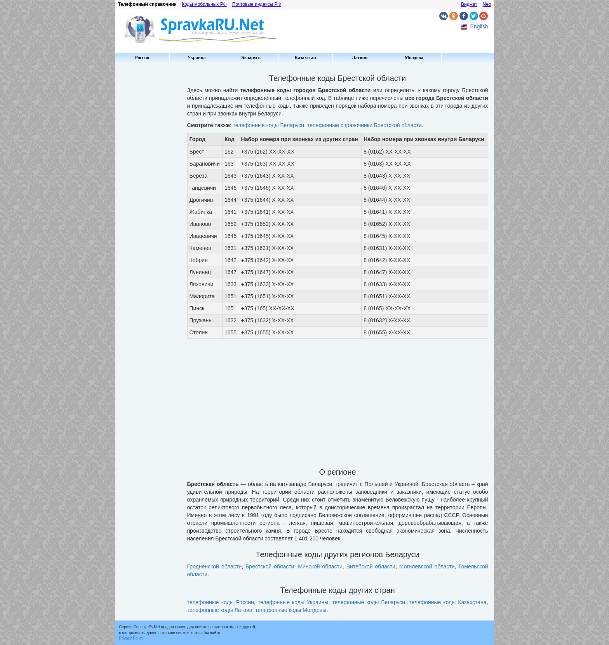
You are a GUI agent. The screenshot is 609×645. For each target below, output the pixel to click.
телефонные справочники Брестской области (364, 125)
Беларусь (251, 57)
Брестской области (269, 566)
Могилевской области (427, 566)
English (479, 26)
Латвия (359, 57)
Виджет (469, 4)
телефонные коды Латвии (219, 610)
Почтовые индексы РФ (256, 4)
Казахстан (305, 57)
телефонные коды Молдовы (290, 610)
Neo (486, 4)
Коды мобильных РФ (204, 4)
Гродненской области (214, 566)
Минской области (320, 566)
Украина (196, 57)
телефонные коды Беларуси (268, 125)
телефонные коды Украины (293, 602)
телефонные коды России (220, 602)
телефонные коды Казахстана (448, 602)
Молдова (414, 57)
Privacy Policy (131, 638)
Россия (142, 57)
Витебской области (370, 566)
